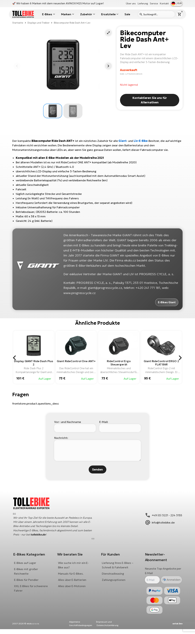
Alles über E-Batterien (73, 582)
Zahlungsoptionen (113, 582)
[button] (108, 32)
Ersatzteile (108, 14)
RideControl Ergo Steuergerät (119, 362)
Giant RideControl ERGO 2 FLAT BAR (161, 362)
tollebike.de (49, 537)
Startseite (17, 22)
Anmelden (170, 582)
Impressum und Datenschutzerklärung (107, 629)
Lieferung (143, 3)
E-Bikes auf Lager (28, 565)
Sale (127, 14)
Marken (66, 14)
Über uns (131, 3)
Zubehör (86, 14)
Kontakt (164, 3)
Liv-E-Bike (141, 141)
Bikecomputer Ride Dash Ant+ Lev (72, 22)
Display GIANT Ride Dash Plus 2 (33, 362)
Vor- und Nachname (67, 421)
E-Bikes (47, 14)
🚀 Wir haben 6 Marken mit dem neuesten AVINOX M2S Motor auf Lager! (58, 3)
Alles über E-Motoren (73, 588)
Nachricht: (61, 437)
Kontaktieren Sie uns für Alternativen (149, 100)
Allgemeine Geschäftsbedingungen (80, 629)
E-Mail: (103, 421)
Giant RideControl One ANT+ (76, 360)
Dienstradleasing (113, 576)
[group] (33, 357)
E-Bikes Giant (166, 302)
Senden (97, 469)
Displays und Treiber (39, 22)
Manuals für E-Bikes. (72, 576)
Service (154, 3)
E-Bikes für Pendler (29, 582)
